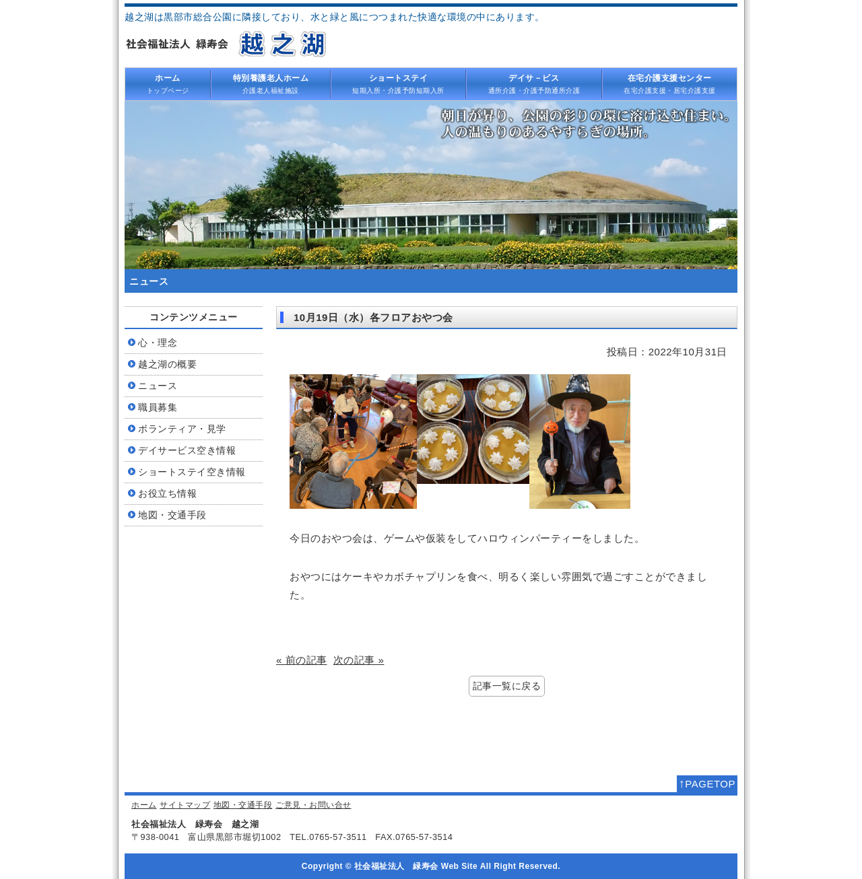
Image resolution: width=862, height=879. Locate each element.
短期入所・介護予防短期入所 (398, 83)
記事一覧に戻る (507, 686)
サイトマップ (185, 805)
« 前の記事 (301, 660)
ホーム (144, 805)
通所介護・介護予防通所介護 (534, 83)
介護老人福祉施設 (270, 83)
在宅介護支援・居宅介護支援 (670, 83)
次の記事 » (359, 660)
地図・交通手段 (243, 805)
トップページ (167, 83)
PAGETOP (707, 783)
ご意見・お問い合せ (313, 805)
